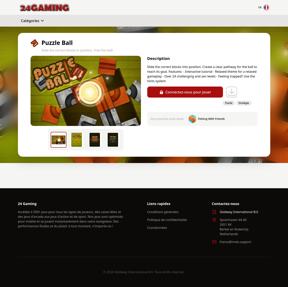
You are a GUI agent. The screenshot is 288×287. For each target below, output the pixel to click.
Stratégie (244, 103)
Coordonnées (157, 228)
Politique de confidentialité (167, 220)
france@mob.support (235, 242)
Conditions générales (163, 212)
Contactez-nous (225, 203)
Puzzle (228, 103)
